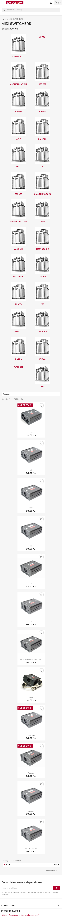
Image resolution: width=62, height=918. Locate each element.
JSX (31, 470)
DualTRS (31, 432)
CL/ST (31, 622)
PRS (42, 304)
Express (31, 773)
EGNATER (42, 139)
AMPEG (42, 37)
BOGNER (18, 111)
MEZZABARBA (18, 276)
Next (57, 864)
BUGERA (42, 111)
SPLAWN (42, 359)
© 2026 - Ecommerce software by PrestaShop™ (20, 915)
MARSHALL (18, 249)
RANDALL (18, 331)
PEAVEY (18, 304)
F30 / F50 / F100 (31, 849)
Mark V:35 (31, 735)
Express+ (31, 811)
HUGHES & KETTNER (18, 221)
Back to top (52, 870)
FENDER (18, 194)
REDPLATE (42, 331)
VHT (42, 386)
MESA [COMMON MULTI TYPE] (31, 659)
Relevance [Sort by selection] (31, 394)
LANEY (42, 221)
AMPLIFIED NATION (18, 84)
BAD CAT (42, 84)
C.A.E (18, 139)
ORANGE (42, 276)
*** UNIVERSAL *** (18, 56)
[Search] (31, 10)
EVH (42, 166)
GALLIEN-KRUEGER (42, 194)
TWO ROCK (18, 367)
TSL (31, 584)
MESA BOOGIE (42, 249)
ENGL (18, 166)
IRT (31, 546)
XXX (31, 508)
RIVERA (18, 359)
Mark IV (31, 697)
